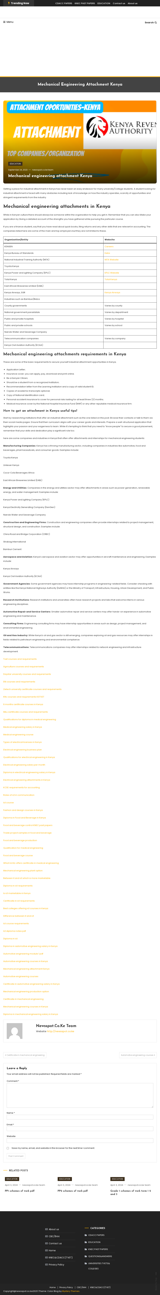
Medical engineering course (18, 734)
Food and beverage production (20, 840)
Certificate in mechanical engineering (23, 999)
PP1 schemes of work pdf (20, 1191)
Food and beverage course (18, 855)
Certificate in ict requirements (19, 900)
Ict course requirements (16, 923)
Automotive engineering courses (20, 976)
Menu (8, 22)
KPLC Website (112, 272)
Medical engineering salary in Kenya (22, 727)
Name (11, 1112)
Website (11, 1136)
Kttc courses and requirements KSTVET (23, 696)
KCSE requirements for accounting (21, 787)
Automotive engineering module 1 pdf (23, 953)
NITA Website (112, 259)
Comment (13, 1081)
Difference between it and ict (18, 915)
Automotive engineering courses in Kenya (25, 961)
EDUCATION (103, 3)
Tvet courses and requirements (20, 659)
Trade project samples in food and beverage (27, 832)
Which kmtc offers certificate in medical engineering (31, 863)
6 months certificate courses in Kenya (23, 704)
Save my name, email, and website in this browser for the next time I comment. (53, 1148)
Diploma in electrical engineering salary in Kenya (29, 772)
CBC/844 (54, 1236)
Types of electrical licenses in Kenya (22, 742)
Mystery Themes (70, 1291)
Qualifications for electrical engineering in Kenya (29, 757)
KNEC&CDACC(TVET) (61, 1257)
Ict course (8, 802)
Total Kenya (111, 279)
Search (151, 22)
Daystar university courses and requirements (27, 674)
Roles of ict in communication (18, 795)
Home (52, 1250)
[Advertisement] (80, 52)
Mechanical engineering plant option (23, 870)
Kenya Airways (112, 292)
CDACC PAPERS (63, 3)
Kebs (107, 253)
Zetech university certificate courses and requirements (32, 689)
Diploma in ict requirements (18, 885)
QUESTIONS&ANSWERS (100, 1256)
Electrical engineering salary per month (24, 764)
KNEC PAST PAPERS (85, 3)
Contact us (119, 3)
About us (132, 3)
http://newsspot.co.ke (60, 1031)
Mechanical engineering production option (26, 991)
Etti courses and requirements (19, 681)
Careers (109, 246)
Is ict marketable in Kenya (16, 893)
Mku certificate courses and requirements (25, 711)
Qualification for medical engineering (23, 847)
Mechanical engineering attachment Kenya (50, 176)
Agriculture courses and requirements (23, 666)
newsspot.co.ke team (42, 169)
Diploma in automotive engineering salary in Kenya (30, 946)
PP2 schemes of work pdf (73, 1191)
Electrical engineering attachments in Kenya (26, 779)
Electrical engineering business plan (22, 749)
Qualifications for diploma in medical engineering (29, 719)
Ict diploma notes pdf (14, 931)
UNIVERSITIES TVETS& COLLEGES (99, 1266)
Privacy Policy (56, 1264)
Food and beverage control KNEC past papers (27, 825)
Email (10, 1124)
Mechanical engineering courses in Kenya (25, 1006)
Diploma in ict (10, 938)
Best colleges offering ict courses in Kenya (25, 908)
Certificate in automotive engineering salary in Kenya (31, 984)
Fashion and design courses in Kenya (23, 810)
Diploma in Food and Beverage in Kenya (24, 817)
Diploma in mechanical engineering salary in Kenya (30, 1014)
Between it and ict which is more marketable (26, 878)
